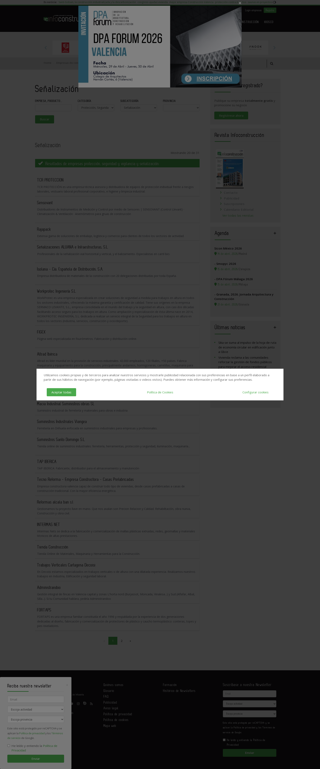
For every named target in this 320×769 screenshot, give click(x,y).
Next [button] (274, 48)
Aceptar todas (61, 392)
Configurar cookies (255, 392)
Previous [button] (46, 48)
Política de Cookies (160, 392)
